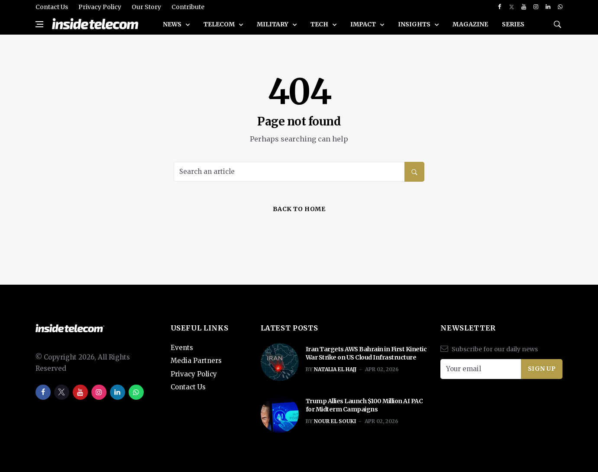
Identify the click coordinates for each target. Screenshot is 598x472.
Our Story (146, 7)
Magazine (470, 24)
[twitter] (511, 7)
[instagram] (536, 7)
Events (182, 348)
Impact (363, 24)
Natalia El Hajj (335, 369)
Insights (415, 24)
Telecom (220, 24)
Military (273, 24)
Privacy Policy (99, 7)
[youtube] (524, 7)
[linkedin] (548, 7)
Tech (320, 24)
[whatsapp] (560, 7)
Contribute (187, 7)
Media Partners (196, 360)
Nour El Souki (335, 421)
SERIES (513, 24)
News (173, 24)
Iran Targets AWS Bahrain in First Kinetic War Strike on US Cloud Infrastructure (366, 353)
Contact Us (52, 7)
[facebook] (499, 7)
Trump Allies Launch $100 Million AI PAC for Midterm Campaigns (364, 405)
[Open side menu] (39, 24)
